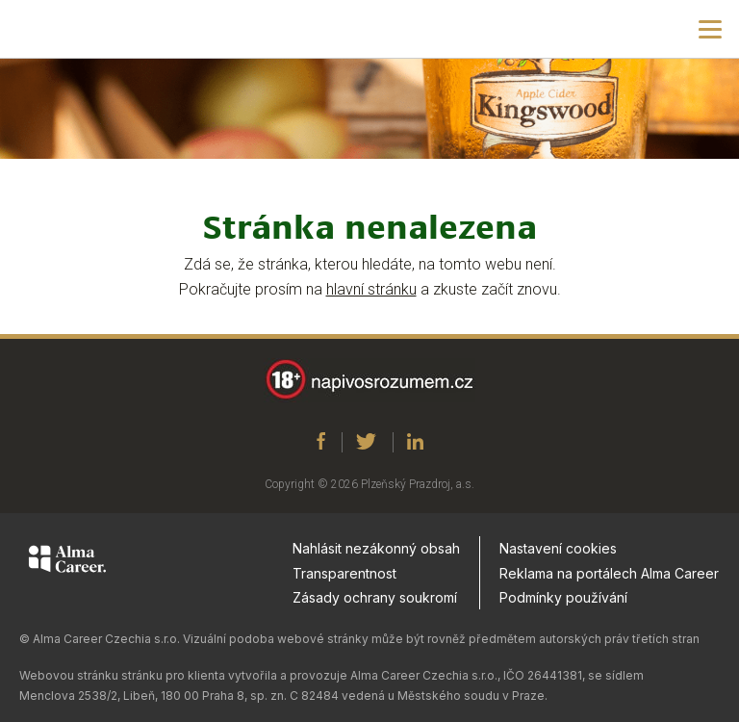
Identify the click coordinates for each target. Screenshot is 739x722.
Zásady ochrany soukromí (375, 597)
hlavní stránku (371, 289)
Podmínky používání (563, 597)
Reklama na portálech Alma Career (609, 573)
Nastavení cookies (558, 548)
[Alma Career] (67, 562)
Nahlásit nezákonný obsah (376, 548)
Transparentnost (344, 573)
